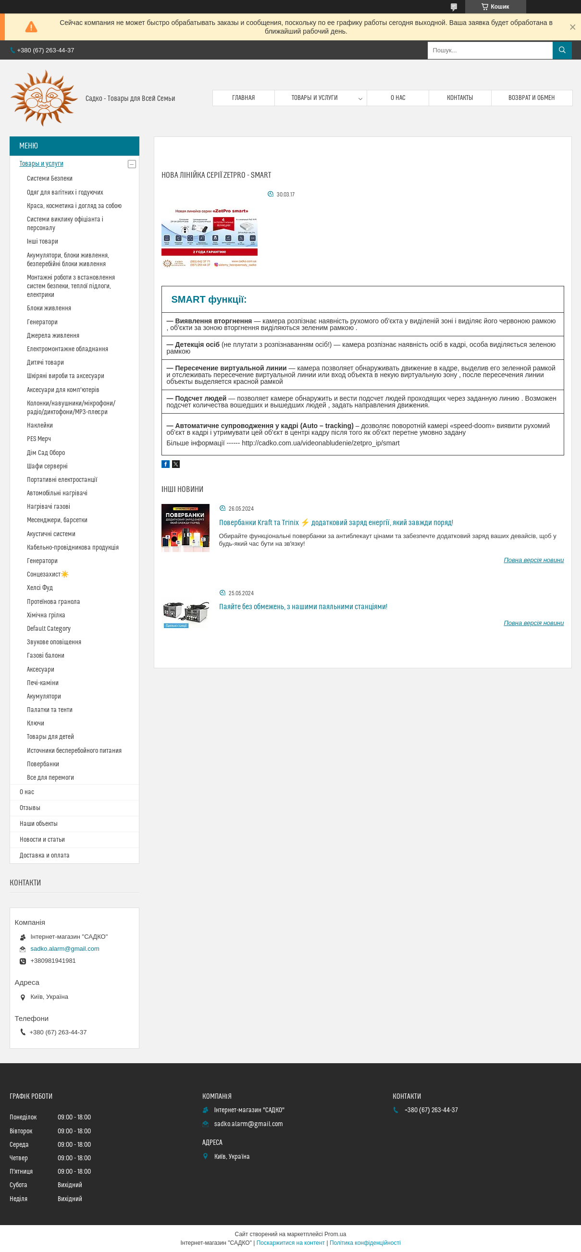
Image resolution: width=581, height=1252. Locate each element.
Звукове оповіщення (54, 642)
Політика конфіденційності (365, 1243)
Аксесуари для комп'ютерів (63, 390)
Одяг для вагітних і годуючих (65, 192)
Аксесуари (40, 670)
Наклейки (40, 426)
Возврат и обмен (531, 98)
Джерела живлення (53, 336)
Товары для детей (50, 737)
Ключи (35, 723)
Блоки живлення (49, 308)
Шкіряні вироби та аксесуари (65, 376)
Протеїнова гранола (54, 602)
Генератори (42, 322)
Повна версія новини (534, 560)
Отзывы (30, 808)
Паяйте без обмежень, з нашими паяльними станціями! (303, 606)
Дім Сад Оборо (46, 453)
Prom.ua (335, 1234)
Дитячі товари (45, 363)
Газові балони (45, 656)
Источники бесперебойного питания (74, 751)
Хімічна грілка (46, 615)
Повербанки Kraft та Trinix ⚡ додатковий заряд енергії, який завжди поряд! (336, 522)
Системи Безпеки (50, 179)
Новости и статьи (42, 840)
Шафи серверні (47, 466)
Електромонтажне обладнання (67, 349)
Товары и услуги (315, 98)
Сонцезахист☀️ (48, 574)
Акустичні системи (51, 534)
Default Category (49, 629)
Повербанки (43, 764)
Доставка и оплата (45, 855)
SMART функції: (209, 299)
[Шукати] (562, 50)
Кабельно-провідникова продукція (73, 548)
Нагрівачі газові (48, 507)
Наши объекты (39, 824)
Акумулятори (44, 696)
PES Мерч (39, 439)
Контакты (460, 98)
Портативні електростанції (62, 480)
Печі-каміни (43, 683)
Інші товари (42, 241)
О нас (398, 98)
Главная (243, 98)
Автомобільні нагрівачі (57, 493)
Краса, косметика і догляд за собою (74, 206)
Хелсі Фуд (40, 588)
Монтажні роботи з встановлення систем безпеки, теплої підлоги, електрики (71, 286)
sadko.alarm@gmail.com (65, 948)
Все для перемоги (50, 778)
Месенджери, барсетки (57, 520)
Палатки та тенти (50, 710)
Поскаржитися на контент (291, 1243)
